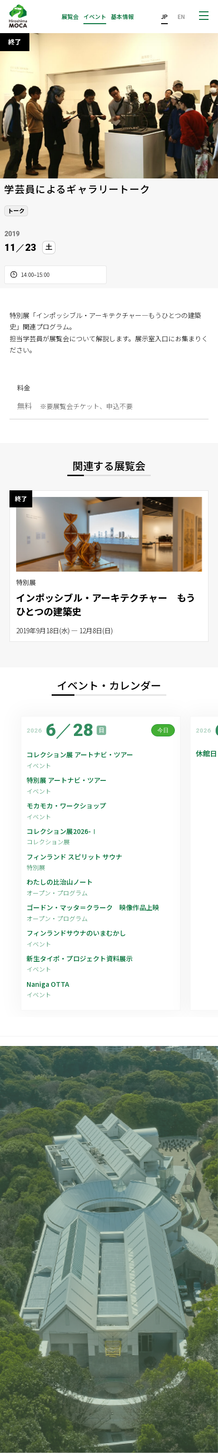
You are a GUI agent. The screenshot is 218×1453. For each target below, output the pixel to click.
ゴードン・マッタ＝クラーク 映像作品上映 (93, 907)
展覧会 (70, 16)
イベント (94, 16)
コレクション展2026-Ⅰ (62, 831)
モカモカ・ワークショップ (66, 805)
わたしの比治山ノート (60, 881)
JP (164, 16)
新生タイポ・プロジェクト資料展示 (80, 958)
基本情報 (122, 16)
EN (181, 16)
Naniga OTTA (48, 984)
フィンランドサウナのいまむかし (76, 933)
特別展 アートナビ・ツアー (70, 780)
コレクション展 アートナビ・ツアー (83, 754)
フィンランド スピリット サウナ (74, 856)
